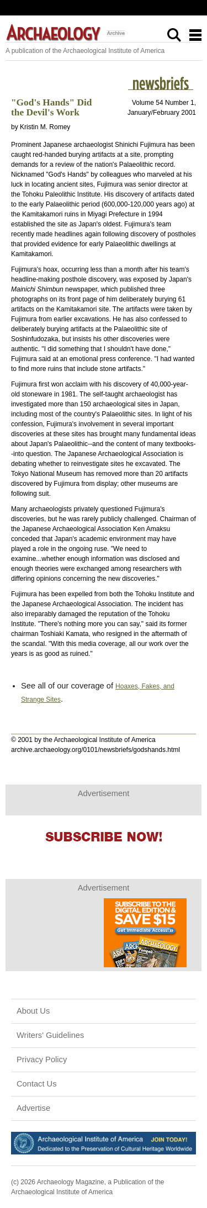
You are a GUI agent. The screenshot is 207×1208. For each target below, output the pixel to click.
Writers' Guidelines (50, 1035)
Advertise (33, 1108)
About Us (33, 1010)
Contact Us (37, 1083)
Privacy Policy (42, 1059)
